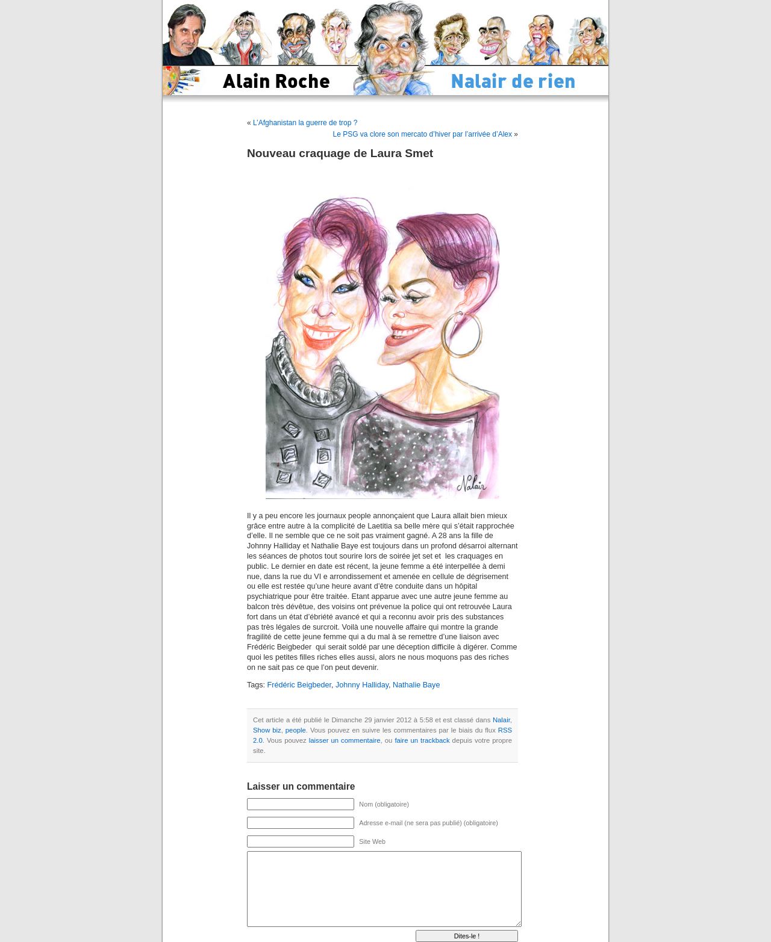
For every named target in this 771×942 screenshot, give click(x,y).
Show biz (267, 730)
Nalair (501, 720)
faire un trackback (422, 740)
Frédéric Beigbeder (299, 685)
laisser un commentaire (345, 740)
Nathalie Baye (416, 685)
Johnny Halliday (362, 685)
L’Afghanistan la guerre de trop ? (305, 123)
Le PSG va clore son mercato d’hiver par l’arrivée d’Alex (422, 134)
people (296, 730)
